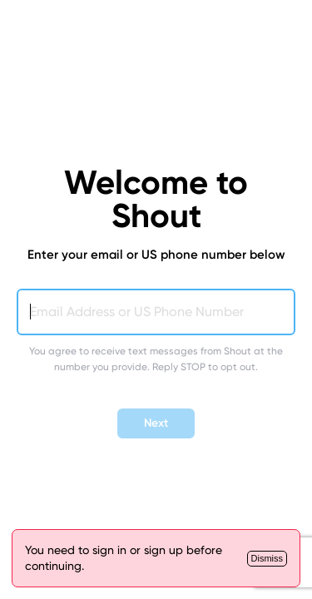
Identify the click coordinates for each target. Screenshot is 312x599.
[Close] (267, 559)
